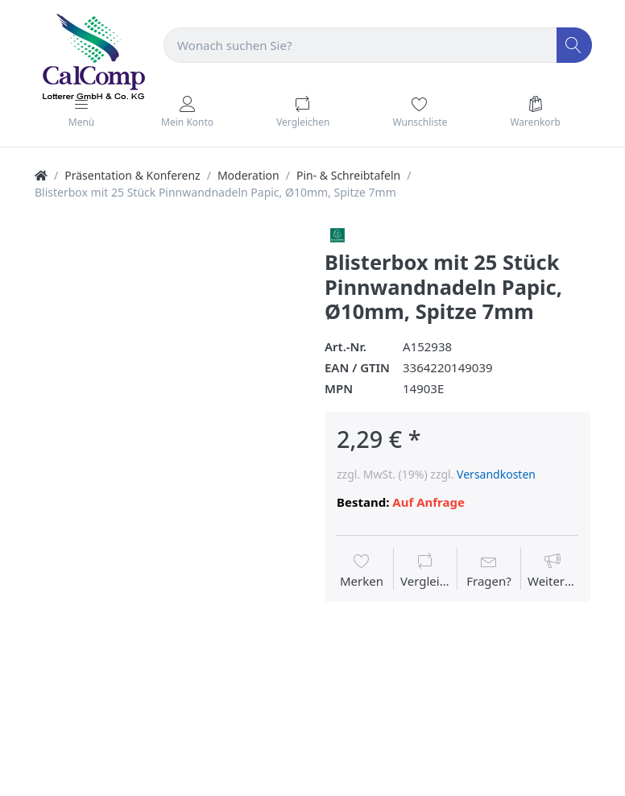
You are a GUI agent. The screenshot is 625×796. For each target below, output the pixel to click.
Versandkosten (496, 474)
